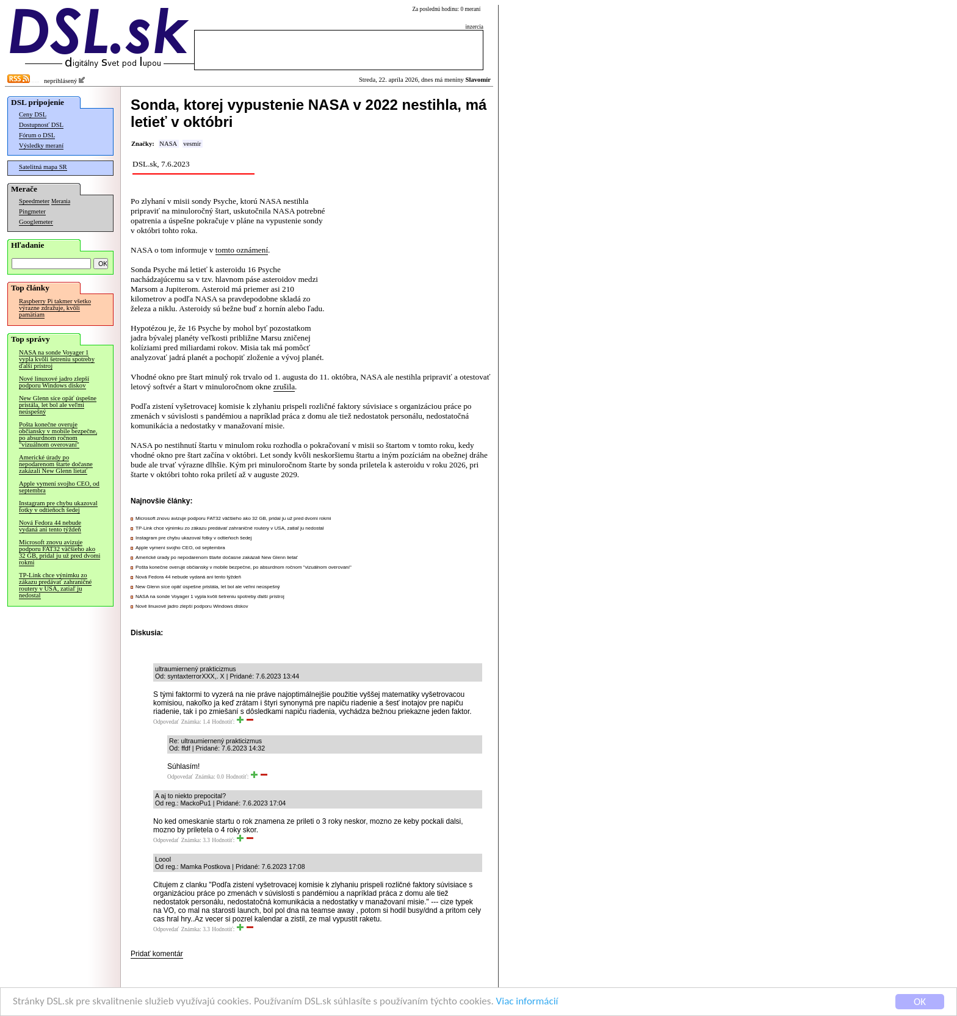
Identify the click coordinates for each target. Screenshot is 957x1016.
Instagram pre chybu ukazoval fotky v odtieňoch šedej (58, 506)
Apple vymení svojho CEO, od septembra (59, 487)
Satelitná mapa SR (43, 167)
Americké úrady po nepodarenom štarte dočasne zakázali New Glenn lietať (56, 464)
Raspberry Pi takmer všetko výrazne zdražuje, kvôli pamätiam (55, 308)
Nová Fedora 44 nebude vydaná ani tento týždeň (50, 526)
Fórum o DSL (37, 135)
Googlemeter (36, 221)
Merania (60, 201)
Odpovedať (166, 722)
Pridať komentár (157, 953)
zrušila (284, 386)
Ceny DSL (32, 114)
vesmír (192, 143)
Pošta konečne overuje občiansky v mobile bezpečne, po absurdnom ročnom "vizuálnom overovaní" (58, 434)
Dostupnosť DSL (41, 124)
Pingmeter (32, 211)
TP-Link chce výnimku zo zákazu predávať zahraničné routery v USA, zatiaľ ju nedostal (55, 585)
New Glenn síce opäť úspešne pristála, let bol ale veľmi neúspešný (57, 405)
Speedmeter (34, 201)
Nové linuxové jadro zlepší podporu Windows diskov (54, 382)
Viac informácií (527, 1002)
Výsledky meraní (41, 145)
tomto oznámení (241, 249)
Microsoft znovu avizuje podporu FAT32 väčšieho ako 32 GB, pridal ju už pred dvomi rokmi (59, 552)
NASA (168, 143)
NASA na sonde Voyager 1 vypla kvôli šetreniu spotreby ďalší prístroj (57, 359)
